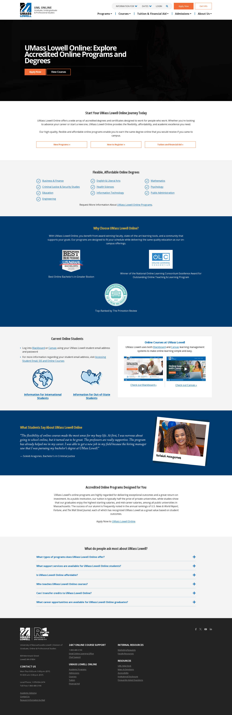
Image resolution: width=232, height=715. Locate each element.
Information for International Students (42, 396)
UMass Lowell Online (123, 521)
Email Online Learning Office (81, 653)
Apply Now (184, 6)
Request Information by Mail (32, 700)
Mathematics (158, 180)
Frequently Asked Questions (130, 680)
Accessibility (123, 673)
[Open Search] (166, 6)
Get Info (203, 6)
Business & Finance (53, 180)
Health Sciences (105, 186)
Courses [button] (124, 13)
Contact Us (25, 696)
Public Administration (162, 192)
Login (159, 6)
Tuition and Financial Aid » (170, 144)
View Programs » (61, 144)
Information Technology (110, 192)
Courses (72, 676)
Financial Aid (74, 683)
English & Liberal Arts (108, 180)
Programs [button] (103, 13)
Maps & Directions (126, 669)
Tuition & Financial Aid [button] (151, 13)
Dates (145, 6)
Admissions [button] (182, 13)
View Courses (58, 71)
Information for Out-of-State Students (91, 396)
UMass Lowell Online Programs (134, 204)
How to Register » (116, 144)
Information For (125, 6)
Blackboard (38, 348)
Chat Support (75, 657)
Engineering (49, 198)
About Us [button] (204, 13)
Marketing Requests (127, 650)
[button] (116, 557)
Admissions (74, 673)
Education (47, 192)
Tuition (72, 680)
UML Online (38, 10)
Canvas (53, 348)
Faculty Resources (126, 653)
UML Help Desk (124, 665)
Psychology (157, 186)
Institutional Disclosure (128, 676)
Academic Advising (28, 693)
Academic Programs (77, 669)
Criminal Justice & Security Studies (61, 186)
